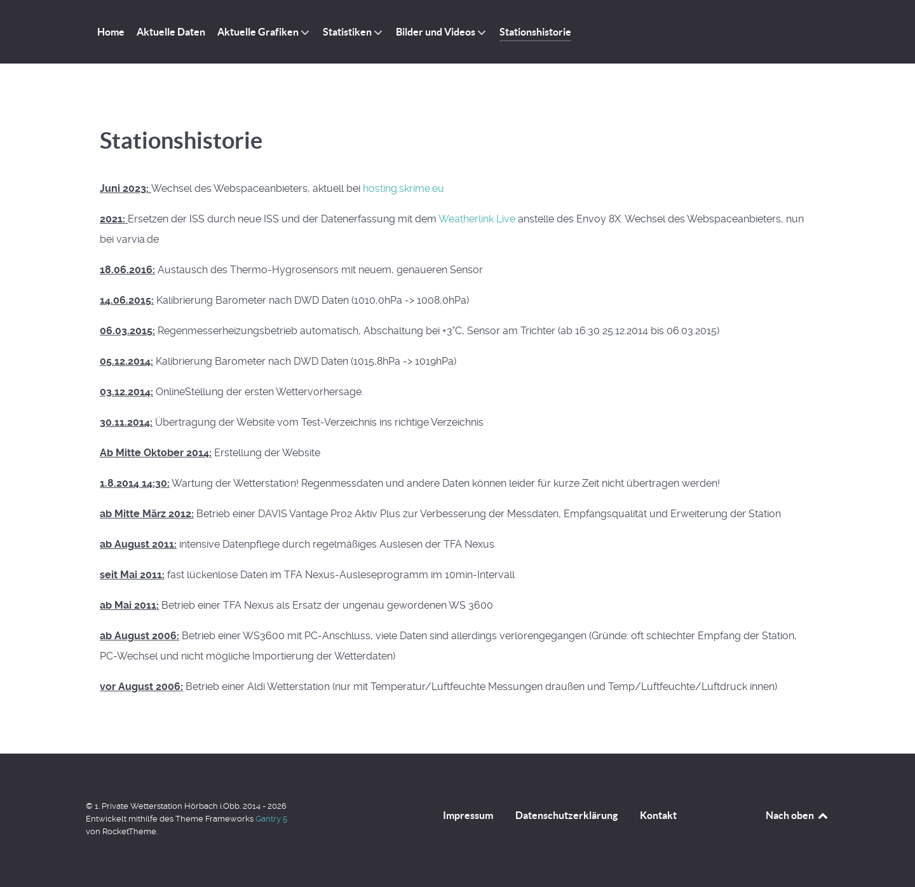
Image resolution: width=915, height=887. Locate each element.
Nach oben (797, 815)
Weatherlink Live (476, 219)
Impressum (468, 815)
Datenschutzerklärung (566, 815)
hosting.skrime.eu (403, 188)
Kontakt (658, 815)
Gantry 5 (271, 818)
